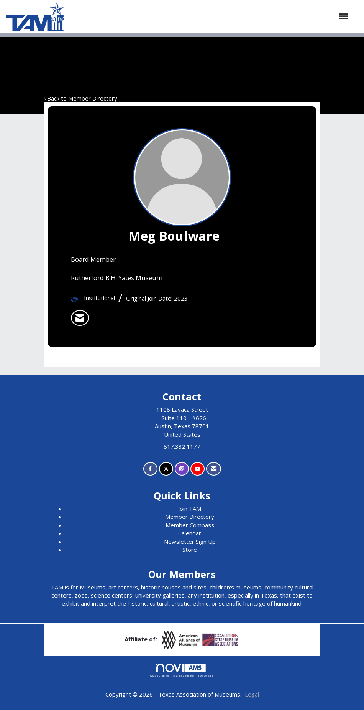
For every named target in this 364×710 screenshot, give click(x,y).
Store (189, 549)
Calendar (189, 533)
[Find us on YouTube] (197, 469)
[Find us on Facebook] (150, 469)
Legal (252, 694)
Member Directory (189, 516)
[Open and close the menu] (210, 16)
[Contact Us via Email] (213, 469)
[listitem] (80, 318)
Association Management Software (182, 670)
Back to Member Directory (80, 98)
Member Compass (190, 525)
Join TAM (189, 508)
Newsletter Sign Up (190, 541)
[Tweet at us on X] (166, 469)
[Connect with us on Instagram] (182, 469)
